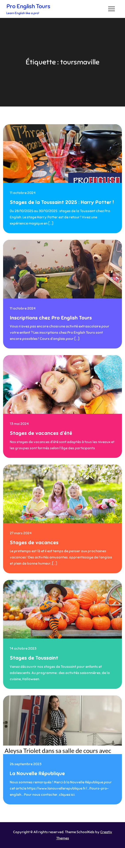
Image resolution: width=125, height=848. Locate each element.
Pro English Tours (28, 6)
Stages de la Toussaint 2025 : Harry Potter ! (62, 202)
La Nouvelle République (37, 773)
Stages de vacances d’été (41, 433)
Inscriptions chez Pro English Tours (51, 318)
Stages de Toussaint (34, 658)
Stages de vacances (34, 543)
